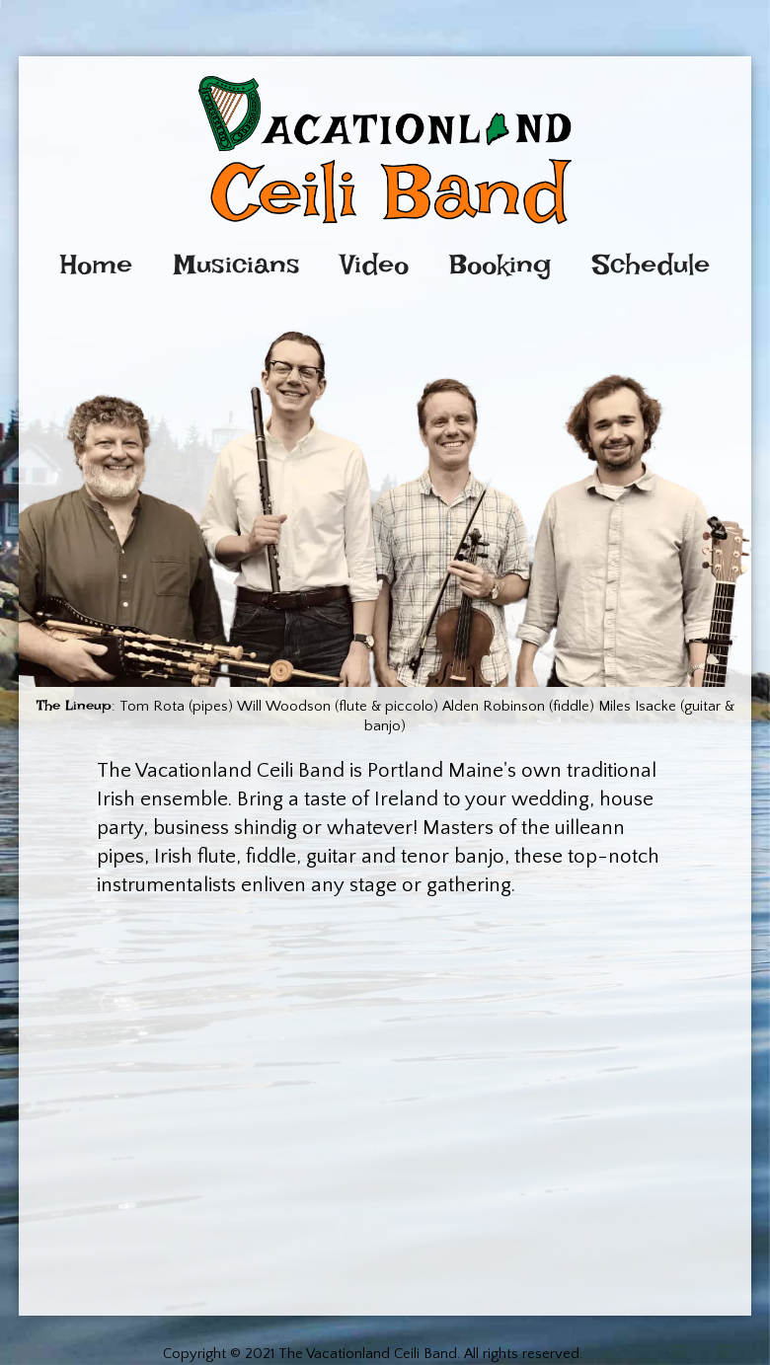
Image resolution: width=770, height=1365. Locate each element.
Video (375, 264)
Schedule (651, 264)
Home (96, 264)
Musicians (237, 264)
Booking (500, 264)
